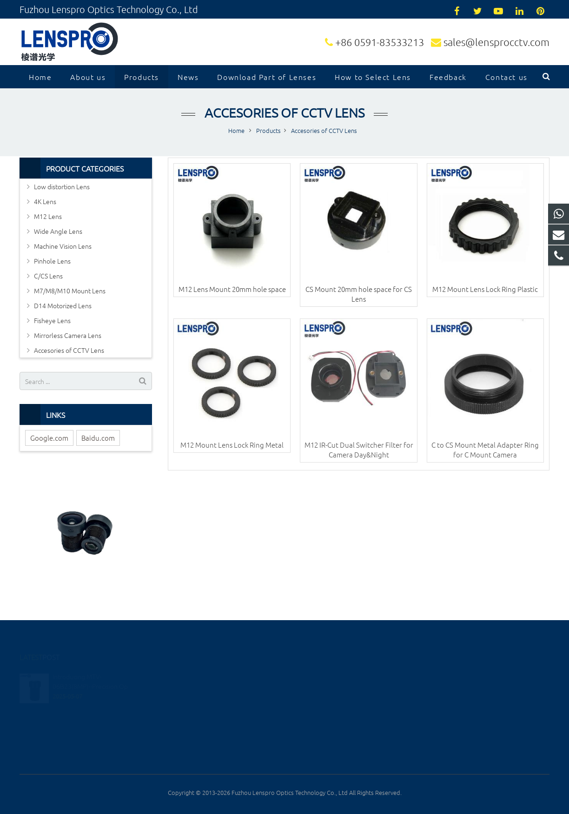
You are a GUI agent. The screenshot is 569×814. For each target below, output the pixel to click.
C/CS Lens (48, 275)
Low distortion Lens (62, 186)
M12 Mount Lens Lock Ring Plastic (485, 289)
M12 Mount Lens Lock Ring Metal (232, 445)
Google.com (49, 438)
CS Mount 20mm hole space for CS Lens (358, 294)
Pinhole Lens (52, 260)
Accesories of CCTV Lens (284, 112)
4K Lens (45, 201)
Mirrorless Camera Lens (67, 335)
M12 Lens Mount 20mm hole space (232, 289)
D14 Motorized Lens (63, 305)
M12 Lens (48, 216)
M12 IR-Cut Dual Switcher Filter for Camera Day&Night (358, 449)
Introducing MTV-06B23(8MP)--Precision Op (90, 669)
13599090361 (319, 675)
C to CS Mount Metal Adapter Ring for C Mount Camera (485, 449)
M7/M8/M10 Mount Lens (70, 290)
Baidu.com (98, 438)
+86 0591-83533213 (379, 42)
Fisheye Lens (52, 320)
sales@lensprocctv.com (496, 42)
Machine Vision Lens (63, 246)
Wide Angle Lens (58, 231)
